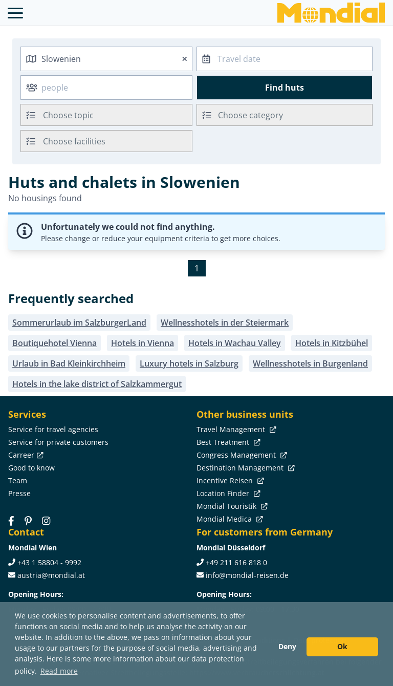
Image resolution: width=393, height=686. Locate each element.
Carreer (24, 455)
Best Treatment (227, 442)
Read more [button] (59, 671)
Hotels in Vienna (142, 343)
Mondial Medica (228, 519)
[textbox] (284, 113)
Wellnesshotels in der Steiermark (225, 322)
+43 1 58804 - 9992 (49, 562)
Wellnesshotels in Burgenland (310, 363)
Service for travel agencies (53, 429)
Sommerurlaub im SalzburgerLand (79, 322)
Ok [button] (342, 646)
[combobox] (106, 59)
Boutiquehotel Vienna (54, 343)
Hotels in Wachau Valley (234, 343)
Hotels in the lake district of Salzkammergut (97, 384)
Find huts (284, 87)
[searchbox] (118, 115)
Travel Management (235, 429)
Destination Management (244, 468)
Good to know (31, 468)
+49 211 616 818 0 (236, 562)
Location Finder (227, 493)
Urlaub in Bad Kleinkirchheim (68, 363)
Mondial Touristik (231, 506)
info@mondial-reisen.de (247, 575)
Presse (19, 493)
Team (17, 480)
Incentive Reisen (229, 480)
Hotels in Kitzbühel (331, 343)
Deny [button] (287, 646)
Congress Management (240, 455)
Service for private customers (58, 442)
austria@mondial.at (51, 575)
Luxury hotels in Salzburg (189, 363)
